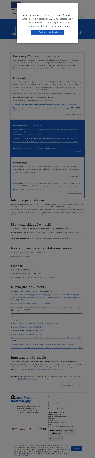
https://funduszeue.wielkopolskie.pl (47, 32)
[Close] (76, 5)
